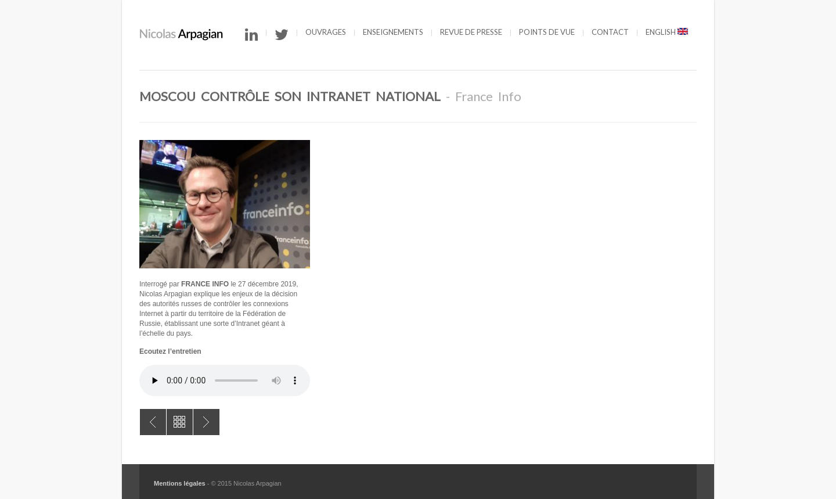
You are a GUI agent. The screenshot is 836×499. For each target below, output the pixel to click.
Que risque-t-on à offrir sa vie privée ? (206, 422)
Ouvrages (325, 32)
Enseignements (393, 32)
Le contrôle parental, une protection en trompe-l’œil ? (153, 422)
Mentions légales (180, 483)
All (180, 422)
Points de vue (547, 32)
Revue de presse (471, 32)
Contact (610, 32)
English (667, 32)
